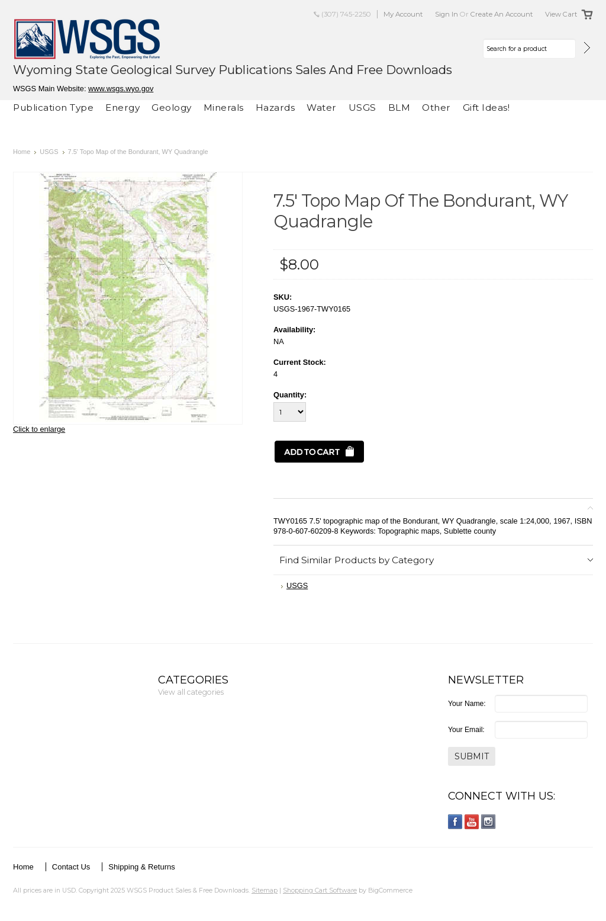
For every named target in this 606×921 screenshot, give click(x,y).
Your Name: (467, 703)
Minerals (224, 107)
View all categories (191, 692)
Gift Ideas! (486, 107)
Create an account (501, 14)
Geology (172, 107)
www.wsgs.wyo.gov (120, 88)
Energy (122, 107)
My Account (403, 14)
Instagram (488, 821)
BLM (399, 107)
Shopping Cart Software (320, 890)
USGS (362, 107)
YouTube (472, 821)
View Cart (561, 14)
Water (322, 107)
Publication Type (53, 107)
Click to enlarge (39, 429)
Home (21, 151)
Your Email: (466, 730)
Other (436, 107)
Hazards (275, 107)
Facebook (455, 821)
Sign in (446, 14)
